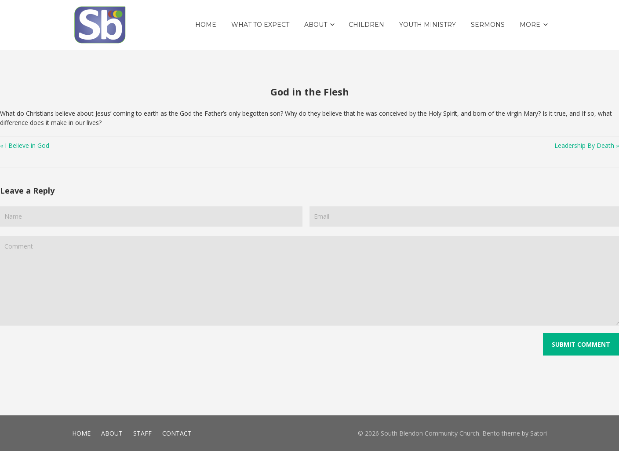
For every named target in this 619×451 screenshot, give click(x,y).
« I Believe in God (24, 145)
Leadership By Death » (586, 145)
